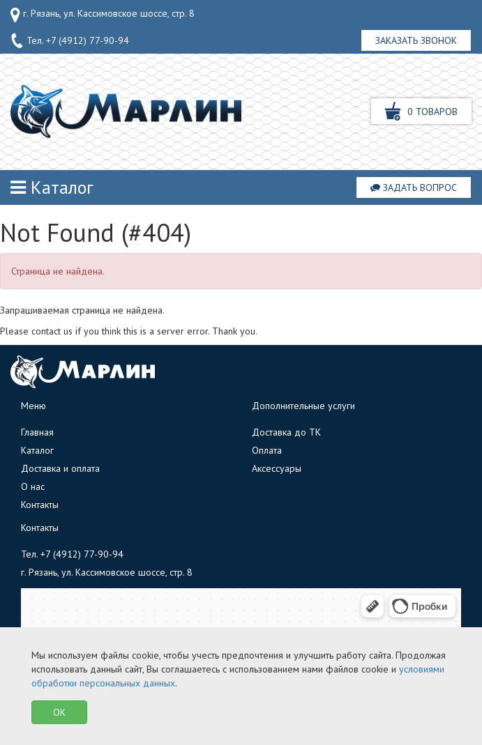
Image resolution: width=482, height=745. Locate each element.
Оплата (267, 450)
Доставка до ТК (286, 432)
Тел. (69, 41)
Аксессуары (276, 468)
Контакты (40, 504)
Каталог (51, 187)
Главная (37, 432)
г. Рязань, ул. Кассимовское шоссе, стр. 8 (102, 14)
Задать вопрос (413, 187)
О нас (33, 486)
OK (59, 712)
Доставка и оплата (60, 468)
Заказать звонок (416, 40)
